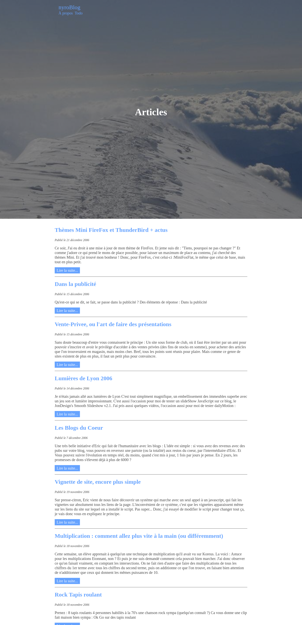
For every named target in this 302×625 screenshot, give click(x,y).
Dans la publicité (75, 284)
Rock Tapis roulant (78, 594)
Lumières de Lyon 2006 (83, 378)
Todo (79, 13)
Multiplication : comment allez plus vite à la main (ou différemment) (139, 536)
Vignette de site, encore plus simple (98, 482)
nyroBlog (69, 7)
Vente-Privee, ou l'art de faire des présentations (113, 324)
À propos (66, 13)
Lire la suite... (67, 270)
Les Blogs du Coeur (79, 427)
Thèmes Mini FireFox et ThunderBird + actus (111, 230)
